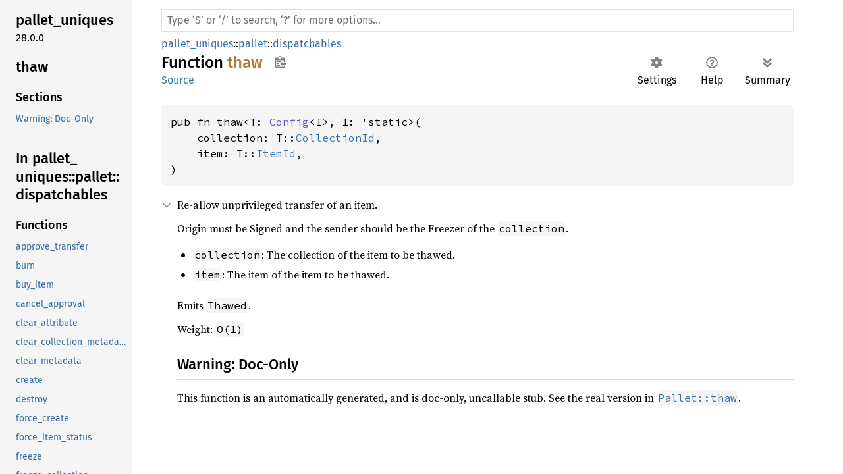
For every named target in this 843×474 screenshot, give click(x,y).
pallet (252, 44)
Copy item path (280, 62)
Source (177, 80)
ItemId (276, 153)
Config (289, 121)
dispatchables (307, 44)
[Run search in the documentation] (477, 20)
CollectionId (335, 137)
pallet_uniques (197, 44)
